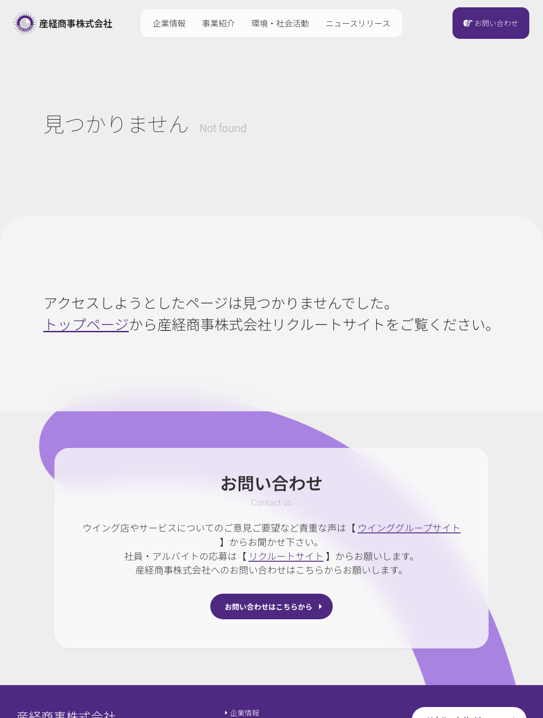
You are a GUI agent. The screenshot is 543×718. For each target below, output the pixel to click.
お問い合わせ (496, 23)
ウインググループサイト (408, 527)
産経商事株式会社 (63, 23)
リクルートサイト (286, 556)
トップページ (86, 324)
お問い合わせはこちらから (269, 606)
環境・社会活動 (280, 23)
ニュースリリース (357, 23)
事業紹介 (218, 23)
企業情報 (169, 23)
